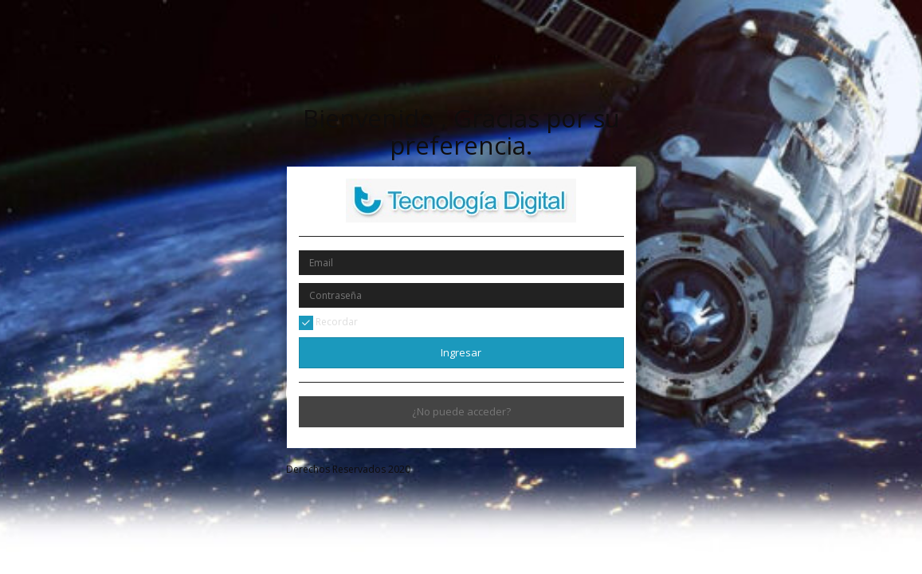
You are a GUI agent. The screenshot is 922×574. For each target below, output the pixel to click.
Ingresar (461, 352)
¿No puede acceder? (461, 411)
